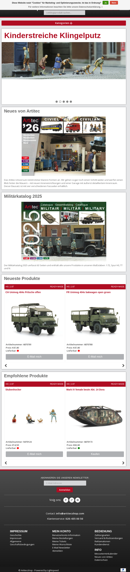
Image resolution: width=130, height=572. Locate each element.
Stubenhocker (13, 387)
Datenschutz (101, 557)
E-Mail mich (34, 354)
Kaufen (95, 452)
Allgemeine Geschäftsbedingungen (22, 541)
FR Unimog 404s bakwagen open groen (89, 290)
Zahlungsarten (102, 533)
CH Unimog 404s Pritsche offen (23, 290)
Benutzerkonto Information (66, 533)
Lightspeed (53, 568)
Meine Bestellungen (62, 536)
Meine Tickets (59, 539)
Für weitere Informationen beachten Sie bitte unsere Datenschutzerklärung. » (65, 7)
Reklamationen (102, 539)
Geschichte (15, 533)
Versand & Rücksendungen (109, 536)
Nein (114, 3)
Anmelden (64, 487)
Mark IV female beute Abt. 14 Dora (86, 387)
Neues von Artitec (104, 554)
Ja (105, 3)
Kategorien (63, 21)
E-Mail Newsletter (61, 545)
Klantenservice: (65, 516)
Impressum (15, 536)
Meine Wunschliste (62, 542)
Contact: (65, 511)
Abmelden (57, 548)
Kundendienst (102, 542)
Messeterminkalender (106, 551)
